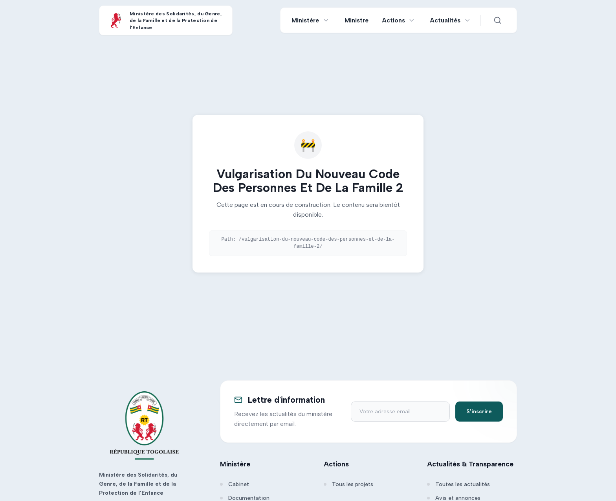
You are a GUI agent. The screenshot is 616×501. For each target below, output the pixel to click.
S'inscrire (479, 411)
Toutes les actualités (458, 484)
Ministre (356, 20)
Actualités (445, 20)
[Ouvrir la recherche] (497, 20)
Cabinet (234, 484)
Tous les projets (348, 484)
